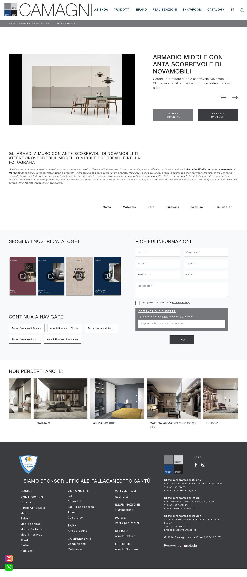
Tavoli (25, 540)
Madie (25, 513)
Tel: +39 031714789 (175, 487)
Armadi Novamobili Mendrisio (62, 339)
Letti (71, 496)
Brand (141, 10)
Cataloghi (216, 10)
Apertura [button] (197, 207)
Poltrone (27, 550)
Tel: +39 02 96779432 (176, 505)
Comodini (74, 501)
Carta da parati (126, 491)
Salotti (26, 518)
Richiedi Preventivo (173, 115)
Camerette (75, 517)
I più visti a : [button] (223, 207)
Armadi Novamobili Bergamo (27, 328)
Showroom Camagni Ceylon (192, 519)
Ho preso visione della (166, 303)
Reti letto (122, 496)
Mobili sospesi (31, 523)
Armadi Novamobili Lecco (25, 339)
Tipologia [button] (172, 207)
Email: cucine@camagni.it (180, 490)
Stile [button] (151, 207)
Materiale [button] (129, 207)
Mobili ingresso (32, 534)
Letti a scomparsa (81, 506)
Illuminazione (124, 509)
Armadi (47, 24)
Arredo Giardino (126, 549)
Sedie (25, 545)
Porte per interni (127, 522)
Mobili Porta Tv (32, 529)
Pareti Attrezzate (33, 507)
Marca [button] (107, 207)
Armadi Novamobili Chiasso (64, 328)
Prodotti (122, 10)
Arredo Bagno (78, 530)
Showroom (192, 10)
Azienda (101, 10)
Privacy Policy (181, 303)
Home (12, 24)
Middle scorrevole (65, 24)
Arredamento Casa (29, 24)
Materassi (75, 549)
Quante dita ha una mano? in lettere (166, 317)
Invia (182, 339)
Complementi (77, 543)
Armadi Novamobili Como (101, 328)
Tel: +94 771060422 (175, 526)
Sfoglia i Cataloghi (218, 115)
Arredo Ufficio (125, 536)
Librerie (26, 502)
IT (233, 10)
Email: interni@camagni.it (179, 508)
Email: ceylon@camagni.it (180, 530)
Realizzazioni (164, 10)
